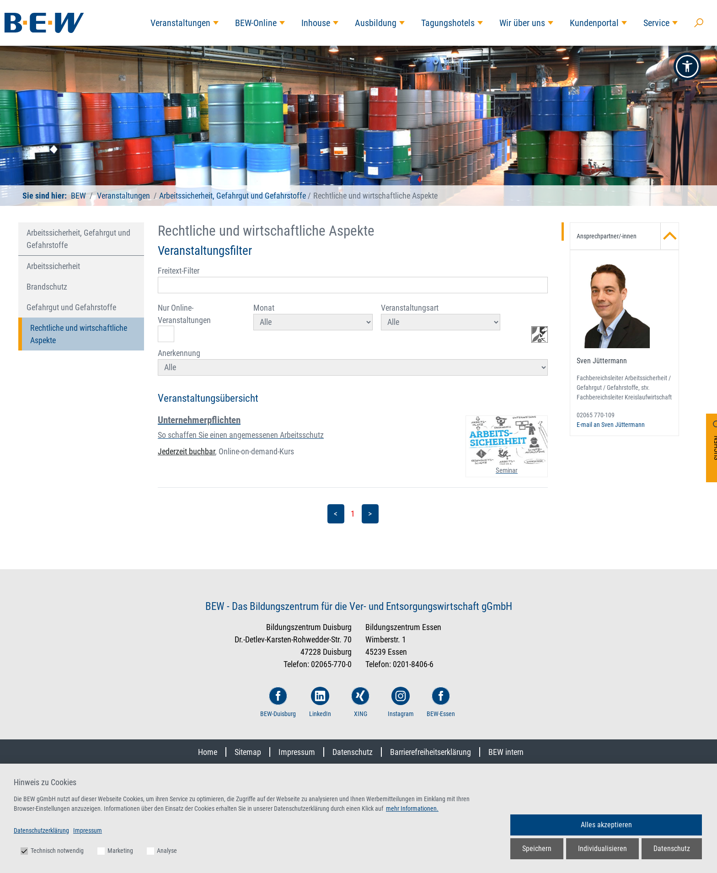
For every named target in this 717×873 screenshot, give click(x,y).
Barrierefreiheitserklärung (430, 752)
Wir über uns (522, 22)
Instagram (401, 702)
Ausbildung (375, 22)
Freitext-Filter (353, 279)
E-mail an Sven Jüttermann (611, 424)
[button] (687, 66)
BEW (78, 195)
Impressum (296, 752)
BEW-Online (256, 22)
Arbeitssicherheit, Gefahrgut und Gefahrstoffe (232, 195)
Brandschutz (47, 286)
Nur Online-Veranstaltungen (184, 322)
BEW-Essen (441, 702)
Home (207, 752)
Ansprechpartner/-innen (628, 236)
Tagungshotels (448, 22)
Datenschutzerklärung (41, 830)
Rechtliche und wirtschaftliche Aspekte (78, 334)
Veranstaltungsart (440, 316)
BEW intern (506, 752)
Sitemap (248, 752)
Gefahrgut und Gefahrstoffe (71, 307)
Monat (313, 316)
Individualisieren (602, 848)
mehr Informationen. (412, 808)
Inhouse (315, 22)
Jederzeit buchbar (186, 451)
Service (656, 22)
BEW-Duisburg (278, 702)
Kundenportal (594, 22)
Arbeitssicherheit (53, 266)
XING (360, 702)
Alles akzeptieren (606, 824)
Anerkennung (353, 362)
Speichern (536, 848)
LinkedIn (320, 702)
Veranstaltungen (180, 22)
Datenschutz (352, 752)
